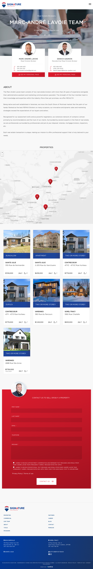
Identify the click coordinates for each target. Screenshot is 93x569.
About (6, 524)
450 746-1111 (54, 546)
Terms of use (28, 473)
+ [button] (2, 153)
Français (51, 527)
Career (50, 518)
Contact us (46, 481)
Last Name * (16, 416)
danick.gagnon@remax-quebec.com (64, 70)
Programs (7, 530)
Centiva (50, 566)
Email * (14, 425)
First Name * (16, 407)
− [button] (2, 155)
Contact (51, 524)
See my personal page (29, 74)
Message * (15, 444)
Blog (50, 521)
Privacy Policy (17, 473)
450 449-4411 (21, 66)
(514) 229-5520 (58, 68)
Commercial (7, 518)
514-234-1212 (21, 68)
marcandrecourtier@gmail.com (46, 30)
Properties (7, 515)
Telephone (15, 435)
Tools (6, 527)
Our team (7, 521)
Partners (51, 515)
